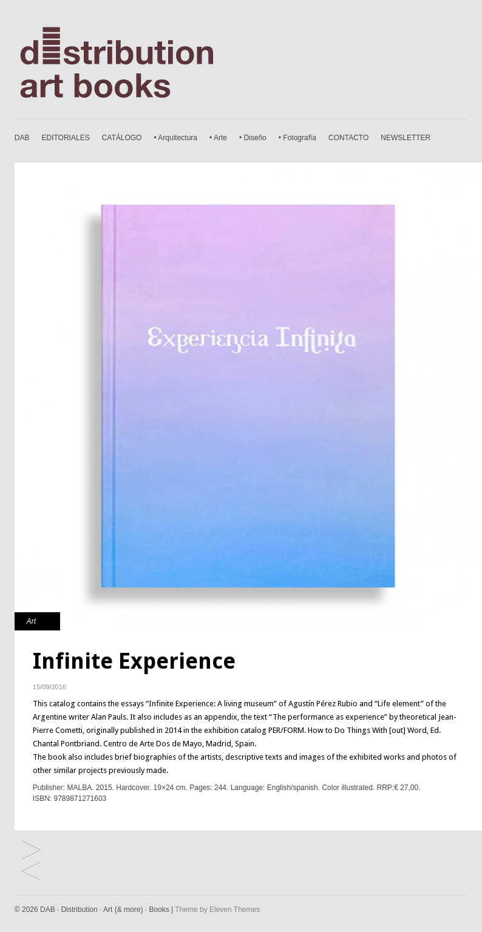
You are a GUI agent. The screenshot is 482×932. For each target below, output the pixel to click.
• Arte (218, 137)
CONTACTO (348, 137)
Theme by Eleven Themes (217, 909)
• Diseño (252, 137)
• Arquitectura (175, 137)
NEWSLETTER (405, 137)
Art (31, 621)
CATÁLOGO (122, 137)
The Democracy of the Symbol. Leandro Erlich (31, 872)
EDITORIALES (66, 137)
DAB (22, 137)
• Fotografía (297, 137)
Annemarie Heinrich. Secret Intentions (31, 851)
